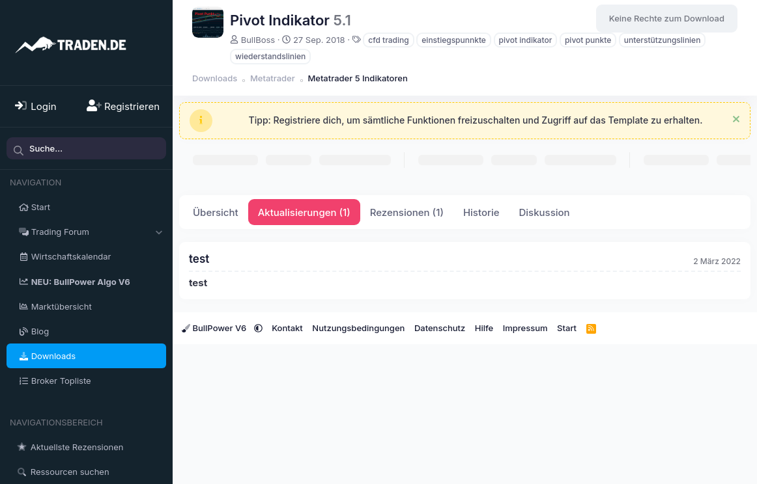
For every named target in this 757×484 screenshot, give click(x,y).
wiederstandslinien (270, 56)
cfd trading (388, 40)
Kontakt (287, 328)
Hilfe (484, 328)
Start (40, 207)
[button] (158, 231)
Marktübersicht (61, 306)
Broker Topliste (61, 380)
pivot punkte (588, 40)
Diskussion (544, 212)
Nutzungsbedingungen (358, 328)
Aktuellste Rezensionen (77, 447)
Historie (481, 212)
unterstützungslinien (662, 40)
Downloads (53, 356)
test (199, 258)
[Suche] (86, 148)
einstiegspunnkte (453, 40)
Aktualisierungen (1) (304, 212)
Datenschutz (439, 328)
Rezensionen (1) (407, 212)
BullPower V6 (215, 328)
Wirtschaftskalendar (71, 256)
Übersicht (215, 212)
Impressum (525, 328)
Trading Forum (60, 231)
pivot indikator (525, 40)
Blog (40, 331)
